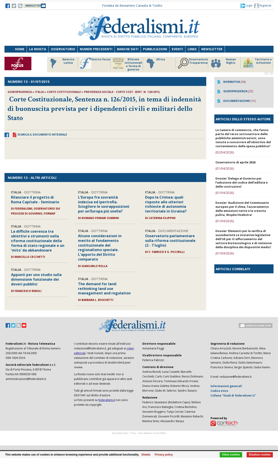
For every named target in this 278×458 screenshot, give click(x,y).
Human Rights (223, 63)
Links (192, 49)
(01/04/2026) (224, 168)
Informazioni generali (226, 386)
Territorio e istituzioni (257, 63)
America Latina (61, 63)
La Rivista (37, 49)
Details (146, 454)
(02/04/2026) (224, 152)
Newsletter (211, 49)
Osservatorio (63, 49)
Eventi (177, 49)
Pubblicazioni (155, 49)
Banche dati (127, 49)
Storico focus (95, 63)
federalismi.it (106, 400)
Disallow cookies (260, 454)
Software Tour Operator (139, 438)
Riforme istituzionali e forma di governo (127, 64)
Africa (155, 63)
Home (19, 49)
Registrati (262, 6)
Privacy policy (164, 454)
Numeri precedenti (96, 49)
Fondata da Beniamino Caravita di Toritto (132, 5)
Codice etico (219, 391)
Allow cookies (231, 454)
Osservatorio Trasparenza (193, 63)
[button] (246, 5)
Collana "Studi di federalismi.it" (233, 395)
